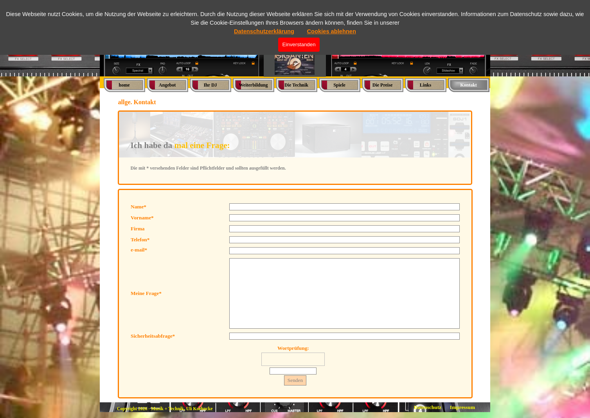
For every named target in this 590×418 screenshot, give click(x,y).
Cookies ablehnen (331, 31)
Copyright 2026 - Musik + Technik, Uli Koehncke (164, 408)
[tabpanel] (295, 147)
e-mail (139, 250)
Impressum (462, 407)
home (124, 85)
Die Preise (382, 85)
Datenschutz (427, 407)
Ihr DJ (210, 85)
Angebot (167, 85)
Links (425, 85)
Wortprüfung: (293, 348)
